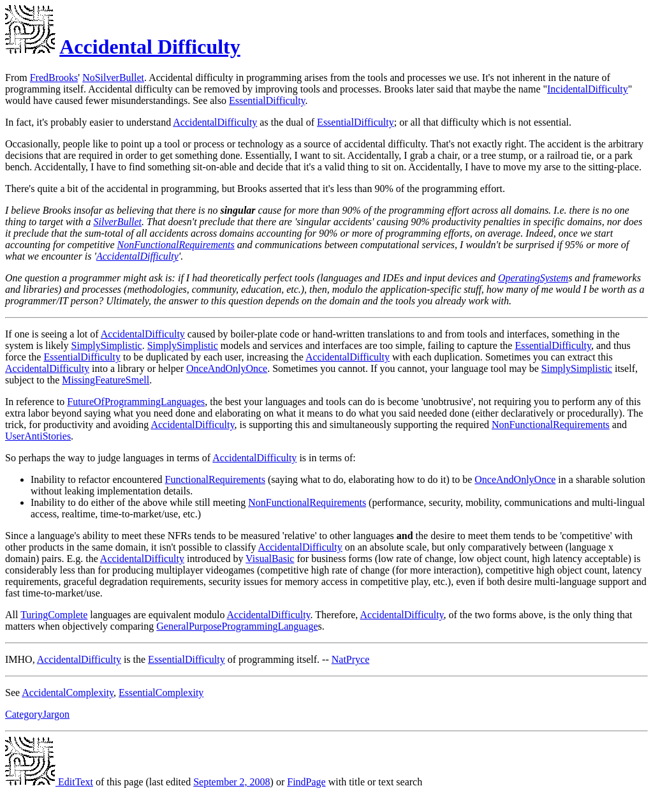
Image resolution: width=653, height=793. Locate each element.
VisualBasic (270, 558)
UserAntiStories (38, 436)
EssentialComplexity (161, 692)
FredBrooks (54, 77)
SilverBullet (118, 221)
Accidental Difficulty (149, 46)
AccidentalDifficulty (215, 122)
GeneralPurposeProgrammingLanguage (237, 626)
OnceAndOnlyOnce (226, 368)
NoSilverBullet (113, 77)
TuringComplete (53, 614)
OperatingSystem (533, 277)
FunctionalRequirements (215, 479)
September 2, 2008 (231, 781)
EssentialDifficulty (267, 100)
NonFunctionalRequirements (176, 244)
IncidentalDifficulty (587, 89)
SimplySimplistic (106, 345)
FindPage (306, 781)
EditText (49, 781)
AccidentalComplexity (68, 692)
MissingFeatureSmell (105, 379)
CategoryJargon (37, 714)
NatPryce (351, 659)
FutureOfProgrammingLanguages (136, 401)
